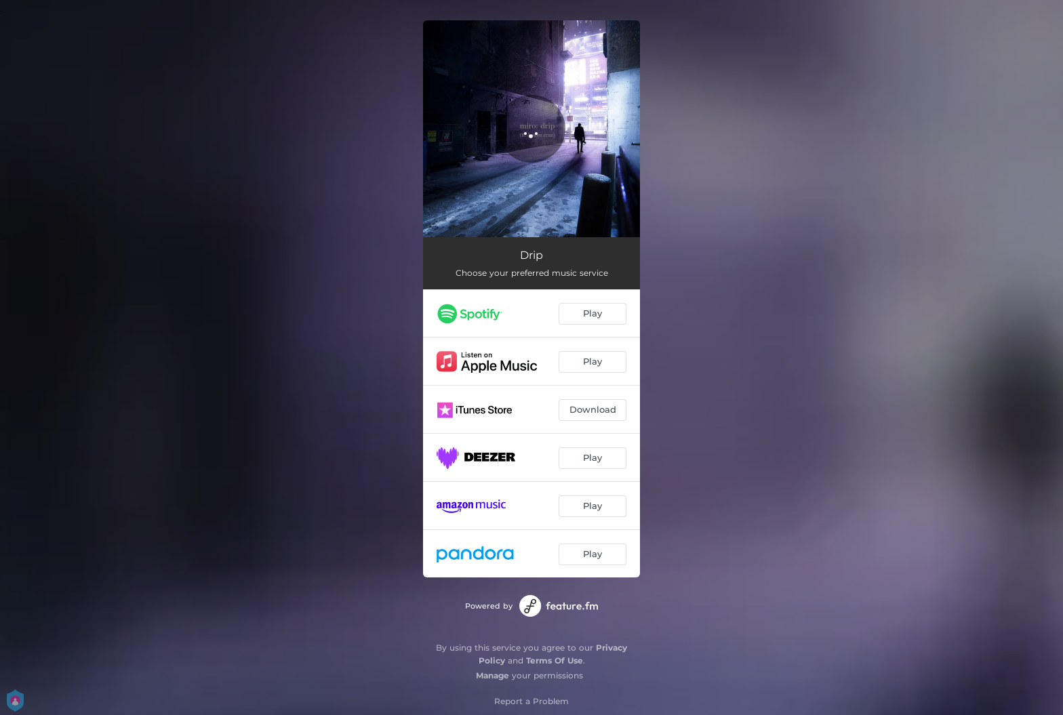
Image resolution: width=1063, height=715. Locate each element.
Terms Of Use (554, 660)
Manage (492, 675)
